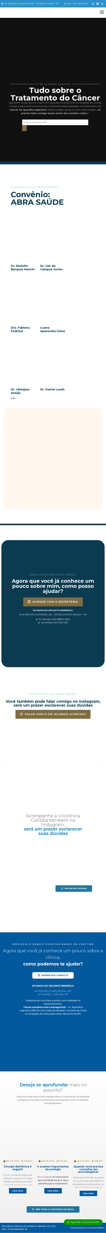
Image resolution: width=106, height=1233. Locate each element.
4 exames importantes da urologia (53, 1168)
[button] (9, 470)
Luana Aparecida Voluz (52, 329)
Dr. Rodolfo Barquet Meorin (23, 267)
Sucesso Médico (96, 1228)
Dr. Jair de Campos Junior (51, 267)
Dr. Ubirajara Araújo (20, 391)
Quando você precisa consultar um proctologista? (88, 1169)
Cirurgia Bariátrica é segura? (18, 1168)
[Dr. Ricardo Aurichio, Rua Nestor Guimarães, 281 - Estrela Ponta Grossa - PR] (53, 652)
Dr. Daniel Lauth (52, 389)
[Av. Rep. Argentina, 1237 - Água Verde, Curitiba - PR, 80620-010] (53, 1041)
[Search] (24, 128)
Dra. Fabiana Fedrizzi (20, 329)
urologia (44, 1177)
